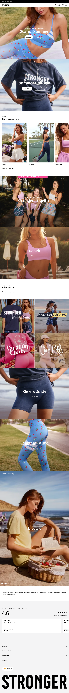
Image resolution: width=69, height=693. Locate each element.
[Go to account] (59, 5)
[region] (34, 144)
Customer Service (34, 651)
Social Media (34, 655)
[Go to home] (5, 5)
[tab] (2, 583)
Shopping (34, 660)
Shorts (4, 164)
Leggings (31, 164)
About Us (34, 646)
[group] (14, 144)
